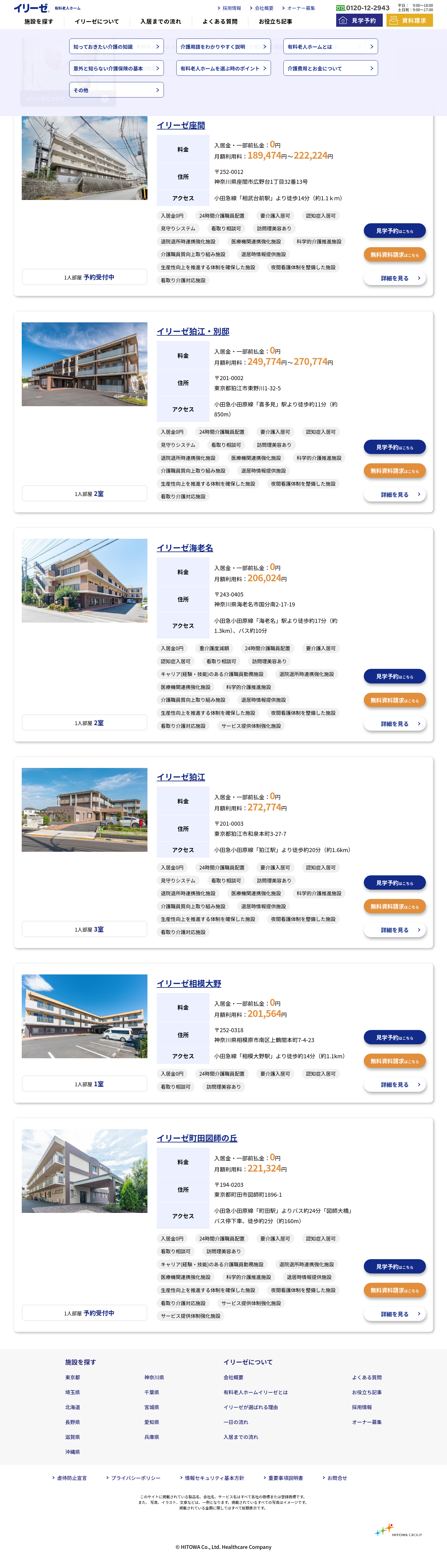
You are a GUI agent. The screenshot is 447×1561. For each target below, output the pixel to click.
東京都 (72, 1377)
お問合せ (337, 1478)
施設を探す (39, 21)
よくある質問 (219, 21)
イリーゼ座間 (181, 124)
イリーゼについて (97, 21)
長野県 (72, 1422)
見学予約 (364, 20)
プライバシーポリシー (136, 1478)
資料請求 (414, 20)
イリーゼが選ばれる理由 (251, 1407)
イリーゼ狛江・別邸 (193, 331)
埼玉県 (72, 1392)
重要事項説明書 (286, 1478)
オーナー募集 (301, 8)
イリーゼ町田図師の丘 (197, 1137)
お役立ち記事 (275, 21)
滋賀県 (72, 1437)
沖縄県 (72, 1451)
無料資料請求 (395, 254)
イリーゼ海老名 (185, 547)
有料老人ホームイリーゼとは (256, 1392)
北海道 (72, 1407)
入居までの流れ (160, 21)
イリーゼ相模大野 (189, 983)
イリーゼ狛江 (181, 776)
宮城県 (151, 1407)
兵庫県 (151, 1437)
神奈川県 (154, 1377)
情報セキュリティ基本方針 (214, 1478)
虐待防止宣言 (72, 1478)
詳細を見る (395, 278)
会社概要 (264, 8)
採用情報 (232, 8)
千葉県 (151, 1392)
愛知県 (151, 1422)
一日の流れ (236, 1422)
